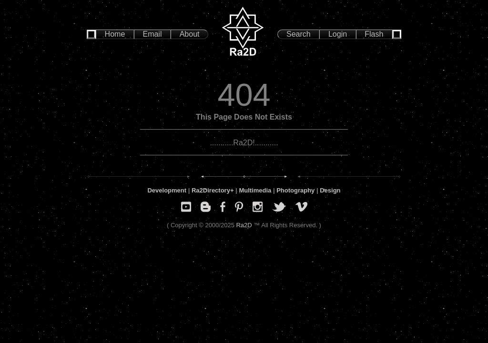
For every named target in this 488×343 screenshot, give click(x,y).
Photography (295, 190)
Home (115, 34)
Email (152, 34)
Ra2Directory (211, 190)
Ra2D (244, 225)
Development (166, 190)
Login (337, 34)
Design (330, 190)
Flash (374, 34)
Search (298, 34)
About (190, 34)
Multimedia (255, 190)
